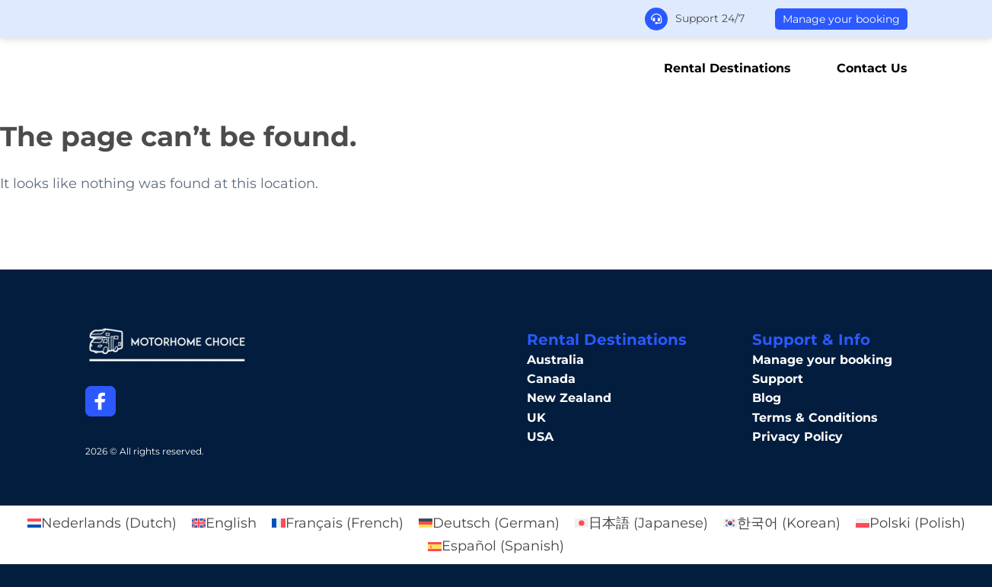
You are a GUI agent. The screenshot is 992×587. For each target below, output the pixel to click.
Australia (555, 360)
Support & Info (811, 339)
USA (540, 436)
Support (777, 379)
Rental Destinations (727, 68)
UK (536, 417)
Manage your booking (841, 19)
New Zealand (569, 398)
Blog (766, 398)
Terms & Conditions (815, 417)
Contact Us (872, 68)
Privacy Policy (797, 436)
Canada (551, 379)
